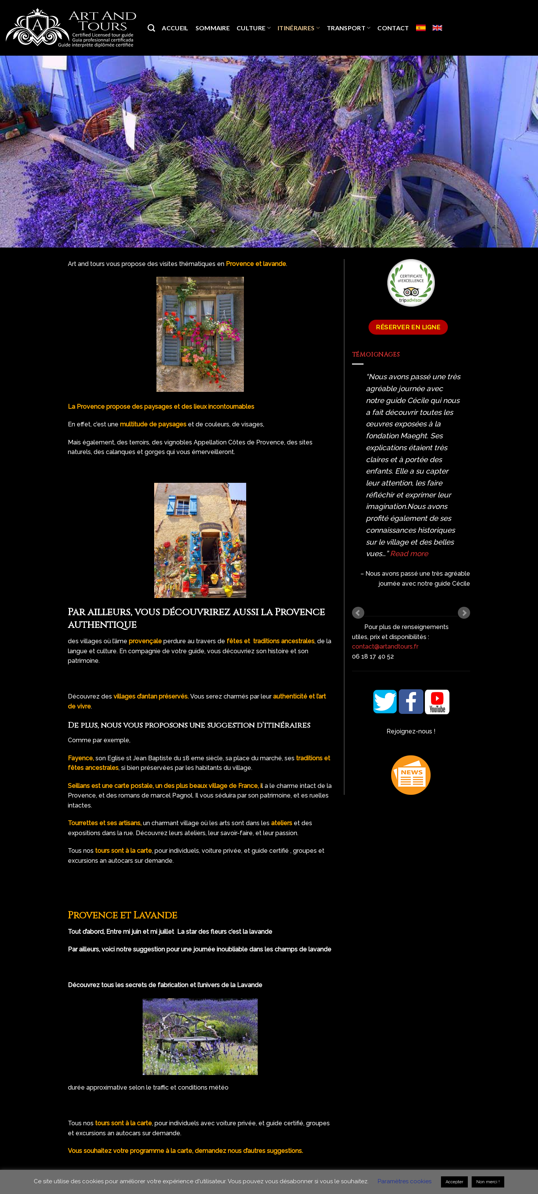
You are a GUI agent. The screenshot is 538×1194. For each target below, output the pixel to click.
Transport (348, 28)
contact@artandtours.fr (385, 646)
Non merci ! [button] (488, 1181)
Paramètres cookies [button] (404, 1181)
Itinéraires (299, 28)
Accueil (175, 27)
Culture (254, 28)
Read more (409, 553)
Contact (393, 27)
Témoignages (376, 354)
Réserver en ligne (408, 327)
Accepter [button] (454, 1181)
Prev (358, 613)
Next (464, 613)
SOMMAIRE (213, 27)
